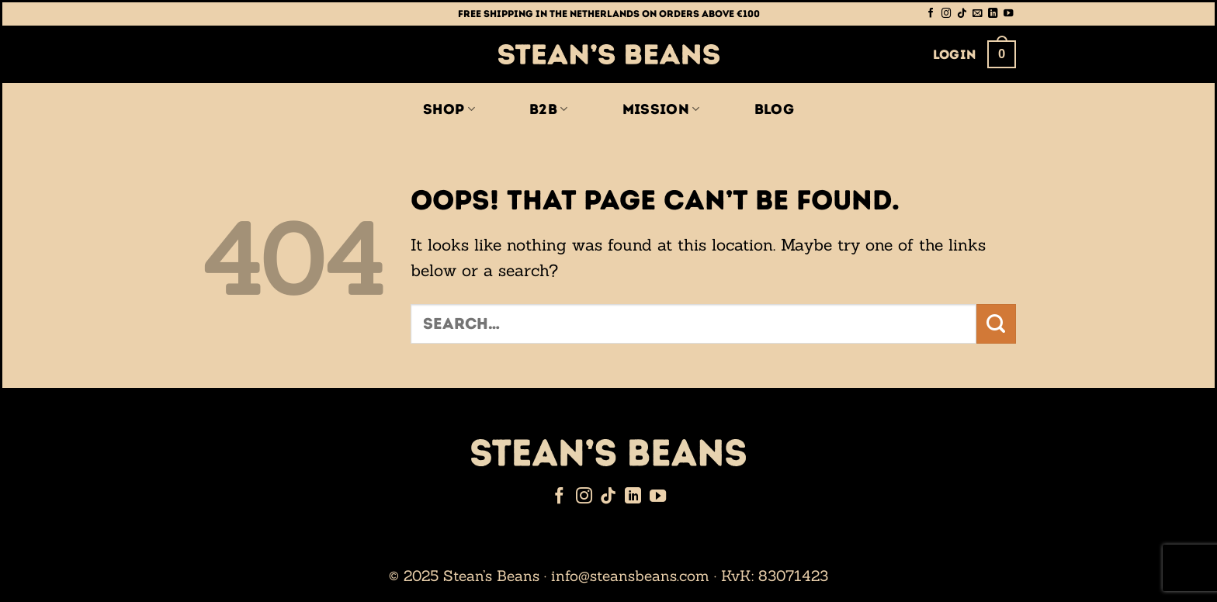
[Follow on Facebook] (930, 14)
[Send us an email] (977, 14)
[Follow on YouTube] (1008, 14)
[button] (955, 54)
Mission (661, 109)
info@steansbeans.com (630, 575)
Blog (774, 109)
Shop (449, 109)
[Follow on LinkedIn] (992, 14)
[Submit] (996, 323)
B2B (548, 109)
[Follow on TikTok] (961, 14)
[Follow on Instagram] (946, 14)
